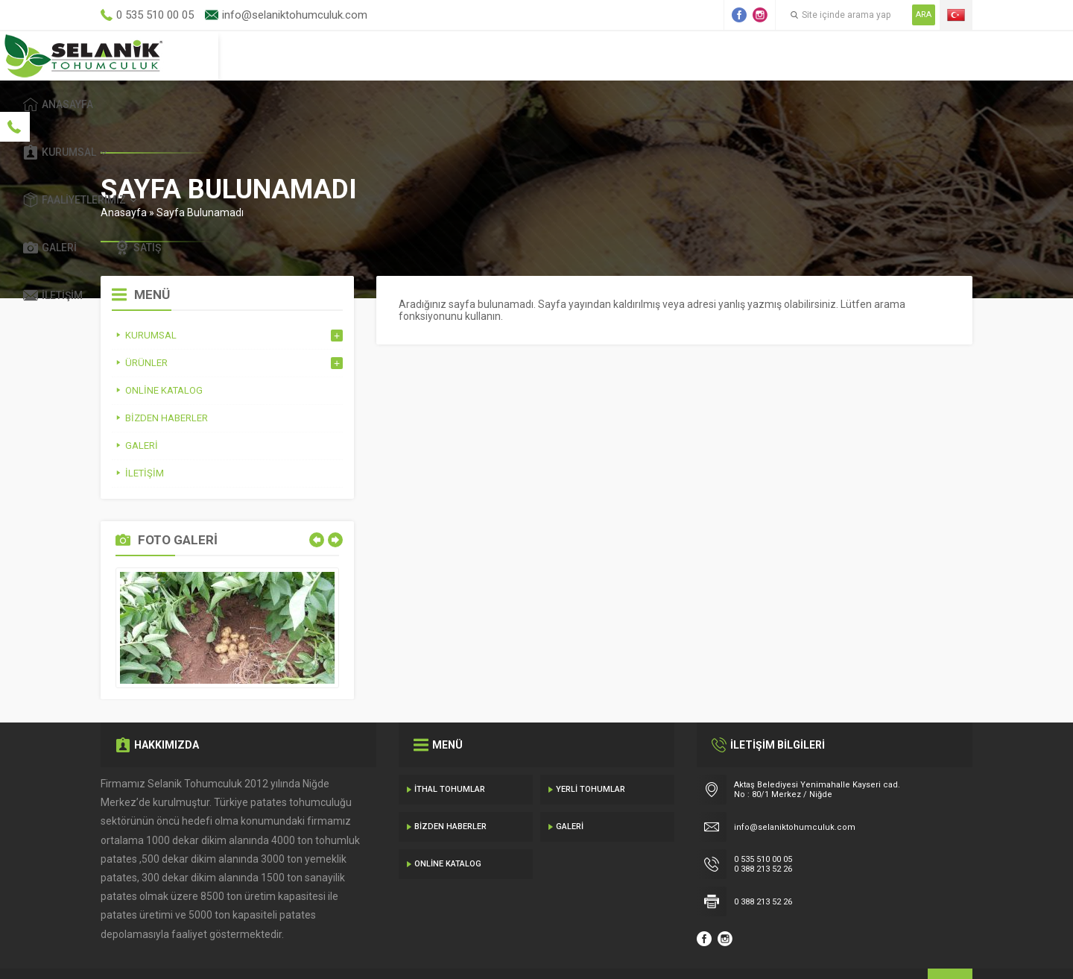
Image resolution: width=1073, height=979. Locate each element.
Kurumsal (502, 55)
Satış (833, 55)
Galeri (745, 55)
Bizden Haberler (450, 792)
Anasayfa (393, 55)
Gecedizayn (344, 949)
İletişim (924, 55)
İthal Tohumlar (449, 755)
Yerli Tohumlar (590, 755)
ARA (923, 14)
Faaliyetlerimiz (628, 55)
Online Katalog (447, 829)
